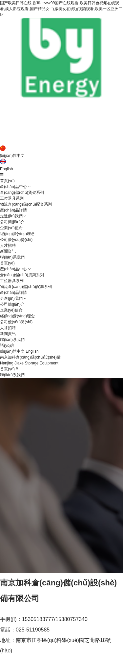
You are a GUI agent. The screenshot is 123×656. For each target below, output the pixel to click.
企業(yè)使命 (11, 228)
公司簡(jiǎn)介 (12, 222)
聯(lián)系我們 (12, 257)
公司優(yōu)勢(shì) (16, 239)
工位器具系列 (12, 198)
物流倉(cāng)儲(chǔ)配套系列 (26, 204)
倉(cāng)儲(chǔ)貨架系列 (22, 192)
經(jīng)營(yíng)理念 (17, 233)
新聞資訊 (8, 251)
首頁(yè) (7, 180)
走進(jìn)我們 (11, 216)
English (6, 169)
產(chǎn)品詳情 (13, 210)
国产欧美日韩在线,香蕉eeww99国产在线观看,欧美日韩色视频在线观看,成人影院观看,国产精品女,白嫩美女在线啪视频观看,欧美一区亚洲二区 (61, 9)
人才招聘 (8, 245)
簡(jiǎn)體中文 (12, 155)
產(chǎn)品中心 (13, 186)
